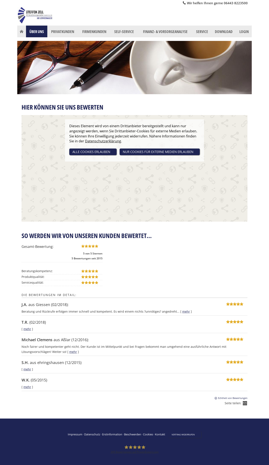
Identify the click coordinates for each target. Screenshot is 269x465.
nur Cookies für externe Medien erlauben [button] (158, 152)
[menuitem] (21, 31)
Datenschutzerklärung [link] (103, 141)
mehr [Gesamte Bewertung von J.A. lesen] (186, 311)
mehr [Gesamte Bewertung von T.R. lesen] (27, 329)
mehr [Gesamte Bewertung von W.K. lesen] (27, 387)
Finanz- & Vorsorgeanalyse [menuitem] (165, 31)
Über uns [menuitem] (36, 31)
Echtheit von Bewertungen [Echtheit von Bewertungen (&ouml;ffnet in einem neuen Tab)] (232, 398)
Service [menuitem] (202, 31)
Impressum (75, 434)
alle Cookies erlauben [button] (91, 152)
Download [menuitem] (224, 31)
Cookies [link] (148, 434)
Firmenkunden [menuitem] (94, 31)
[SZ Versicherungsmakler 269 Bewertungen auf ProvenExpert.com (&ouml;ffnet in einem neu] (135, 449)
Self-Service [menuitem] (124, 31)
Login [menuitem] (244, 31)
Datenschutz (92, 434)
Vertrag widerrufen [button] (183, 434)
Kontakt (160, 434)
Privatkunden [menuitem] (62, 31)
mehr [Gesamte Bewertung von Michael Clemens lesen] (73, 352)
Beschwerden (132, 434)
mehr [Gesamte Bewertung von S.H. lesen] (27, 369)
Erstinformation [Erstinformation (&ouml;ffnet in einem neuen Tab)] (112, 434)
